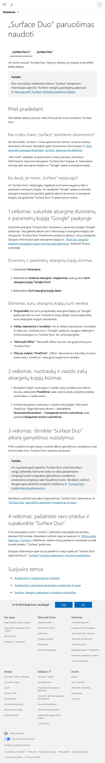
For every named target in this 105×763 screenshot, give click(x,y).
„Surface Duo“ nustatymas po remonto (37, 578)
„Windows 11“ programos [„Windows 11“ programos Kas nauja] (14, 641)
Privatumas (32, 751)
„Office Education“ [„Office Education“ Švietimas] (78, 644)
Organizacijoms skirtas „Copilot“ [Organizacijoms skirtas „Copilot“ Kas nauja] (17, 622)
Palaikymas (9, 12)
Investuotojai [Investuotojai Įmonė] (76, 693)
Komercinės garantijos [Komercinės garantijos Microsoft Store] (47, 650)
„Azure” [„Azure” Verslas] (7, 687)
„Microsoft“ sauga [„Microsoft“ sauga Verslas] (11, 682)
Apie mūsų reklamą (80, 751)
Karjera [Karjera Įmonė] (74, 676)
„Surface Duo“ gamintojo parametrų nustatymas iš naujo (47, 585)
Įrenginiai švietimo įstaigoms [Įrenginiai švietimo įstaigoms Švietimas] (83, 628)
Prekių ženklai (64, 751)
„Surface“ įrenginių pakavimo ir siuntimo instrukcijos (45, 592)
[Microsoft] (52, 3)
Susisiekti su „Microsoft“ (15, 751)
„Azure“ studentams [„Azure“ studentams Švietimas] (79, 661)
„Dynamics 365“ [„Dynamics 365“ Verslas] (10, 693)
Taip (63, 605)
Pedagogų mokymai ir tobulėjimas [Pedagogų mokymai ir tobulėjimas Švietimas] (85, 650)
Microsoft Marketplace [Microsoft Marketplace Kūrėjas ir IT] (47, 704)
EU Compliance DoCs (14, 757)
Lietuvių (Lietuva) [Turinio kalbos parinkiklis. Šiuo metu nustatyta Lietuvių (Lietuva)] (16, 733)
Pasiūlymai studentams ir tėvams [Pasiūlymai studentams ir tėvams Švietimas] (85, 655)
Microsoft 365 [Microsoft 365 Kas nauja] (10, 636)
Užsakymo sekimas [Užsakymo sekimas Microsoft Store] (45, 639)
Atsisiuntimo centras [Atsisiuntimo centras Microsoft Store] (46, 628)
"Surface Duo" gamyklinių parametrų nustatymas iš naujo (42, 502)
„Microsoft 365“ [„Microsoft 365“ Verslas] (10, 698)
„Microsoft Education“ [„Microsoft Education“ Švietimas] (80, 622)
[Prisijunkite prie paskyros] (99, 5)
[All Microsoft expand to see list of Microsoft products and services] (4, 5)
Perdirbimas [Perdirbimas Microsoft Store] (43, 644)
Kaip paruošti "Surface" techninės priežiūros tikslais (45, 91)
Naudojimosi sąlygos (47, 751)
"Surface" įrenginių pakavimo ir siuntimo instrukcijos (59, 555)
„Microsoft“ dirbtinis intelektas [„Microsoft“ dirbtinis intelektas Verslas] (17, 676)
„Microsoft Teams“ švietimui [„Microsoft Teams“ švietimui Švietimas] (83, 633)
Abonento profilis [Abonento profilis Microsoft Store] (45, 622)
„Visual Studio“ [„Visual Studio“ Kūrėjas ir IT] (44, 723)
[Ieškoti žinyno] (12, 4)
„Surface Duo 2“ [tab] (21, 52)
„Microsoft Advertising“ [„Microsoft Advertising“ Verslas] (13, 704)
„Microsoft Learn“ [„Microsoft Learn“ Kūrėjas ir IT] (45, 682)
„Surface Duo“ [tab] (44, 52)
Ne (83, 605)
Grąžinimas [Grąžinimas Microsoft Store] (42, 633)
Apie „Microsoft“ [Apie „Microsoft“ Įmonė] (78, 682)
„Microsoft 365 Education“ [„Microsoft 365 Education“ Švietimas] (82, 639)
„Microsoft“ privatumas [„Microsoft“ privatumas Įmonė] (80, 687)
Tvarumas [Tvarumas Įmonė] (75, 698)
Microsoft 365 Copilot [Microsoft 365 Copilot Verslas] (13, 709)
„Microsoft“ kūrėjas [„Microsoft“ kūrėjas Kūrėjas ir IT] (46, 676)
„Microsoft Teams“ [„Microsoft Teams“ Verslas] (11, 715)
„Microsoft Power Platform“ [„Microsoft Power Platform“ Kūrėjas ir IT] (49, 709)
